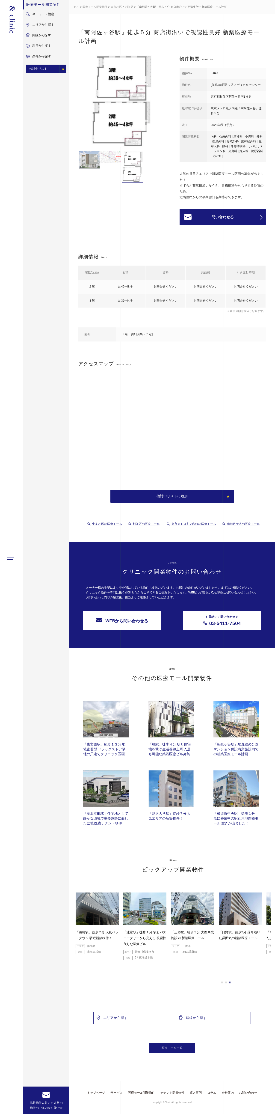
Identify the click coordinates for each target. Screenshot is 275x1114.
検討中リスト (38, 68)
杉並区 (129, 7)
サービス (116, 1092)
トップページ (96, 1092)
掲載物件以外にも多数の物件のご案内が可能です (46, 1105)
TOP (76, 7)
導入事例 (196, 1092)
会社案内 (228, 1092)
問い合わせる (237, 217)
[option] (121, 80)
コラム (211, 1092)
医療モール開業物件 (95, 7)
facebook (12, 1106)
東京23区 (116, 7)
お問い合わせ (248, 1092)
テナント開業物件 (172, 1092)
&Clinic (11, 19)
